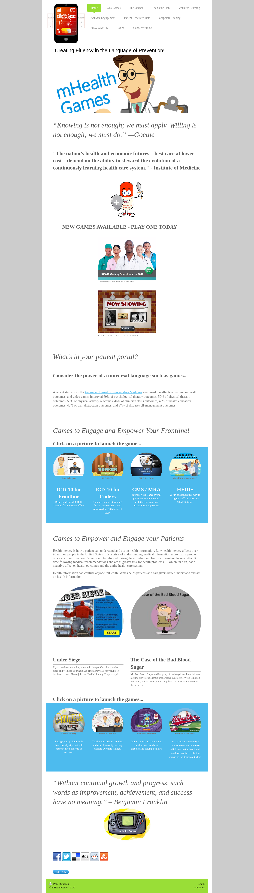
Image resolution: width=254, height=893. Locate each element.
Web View (199, 887)
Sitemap (64, 883)
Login (201, 883)
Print (54, 883)
